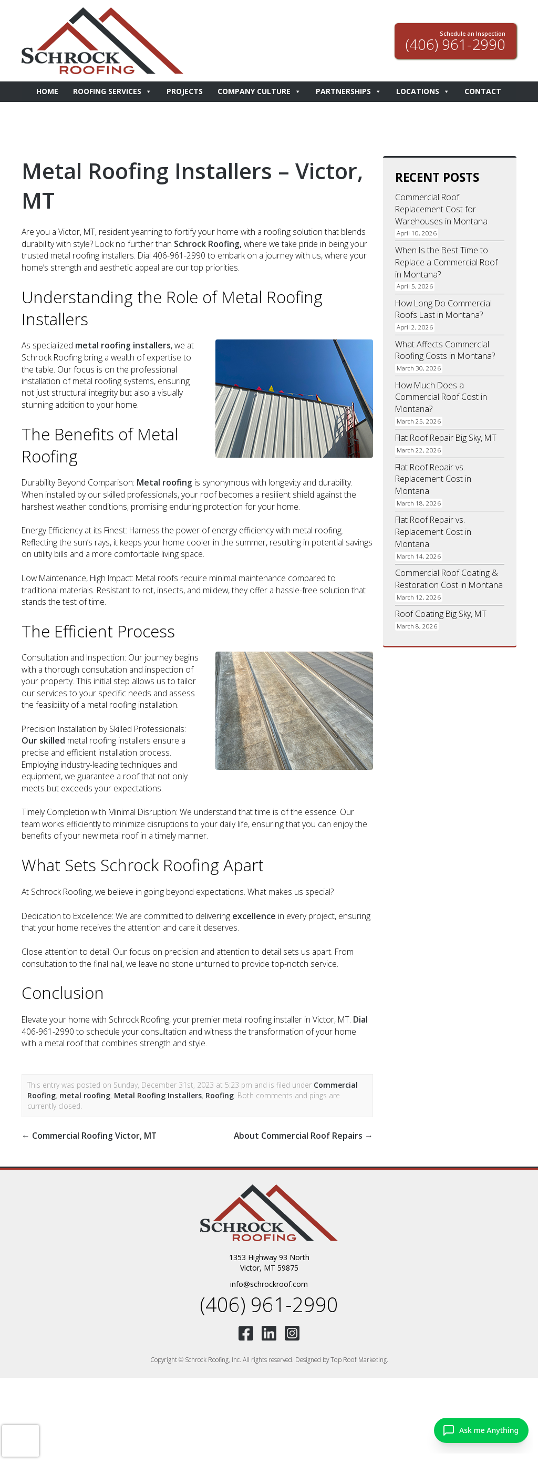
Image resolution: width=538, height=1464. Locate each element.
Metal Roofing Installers (155, 1094)
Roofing (217, 1094)
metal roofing (84, 1094)
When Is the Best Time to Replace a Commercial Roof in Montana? (445, 261)
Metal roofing (164, 482)
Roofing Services (112, 91)
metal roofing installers (121, 344)
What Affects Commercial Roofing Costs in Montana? (444, 347)
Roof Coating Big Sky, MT (440, 609)
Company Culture (259, 91)
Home (47, 91)
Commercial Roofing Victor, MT (88, 1133)
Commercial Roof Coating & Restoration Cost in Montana (448, 574)
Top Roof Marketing (358, 1355)
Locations (423, 91)
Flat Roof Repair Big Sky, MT (445, 435)
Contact (482, 91)
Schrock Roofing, (207, 243)
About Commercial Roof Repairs (305, 1133)
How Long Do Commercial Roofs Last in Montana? (443, 307)
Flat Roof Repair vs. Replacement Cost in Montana (433, 475)
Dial (360, 1018)
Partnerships (348, 91)
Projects (185, 91)
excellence (253, 914)
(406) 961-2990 (269, 1300)
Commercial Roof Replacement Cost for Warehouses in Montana (440, 208)
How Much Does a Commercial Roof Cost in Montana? (441, 395)
